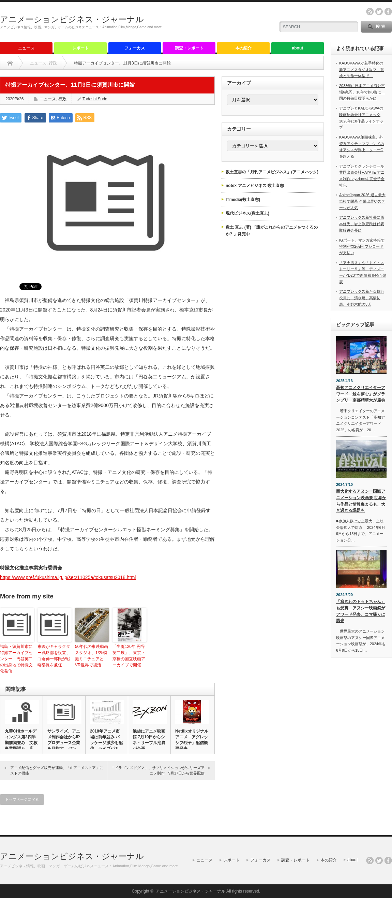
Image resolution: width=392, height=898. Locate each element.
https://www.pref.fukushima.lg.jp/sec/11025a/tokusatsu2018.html (68, 577)
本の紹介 (243, 48)
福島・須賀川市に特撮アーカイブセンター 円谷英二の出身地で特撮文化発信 (16, 659)
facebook (388, 11)
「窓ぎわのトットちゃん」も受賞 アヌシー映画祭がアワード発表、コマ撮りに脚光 (360, 611)
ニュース (26, 48)
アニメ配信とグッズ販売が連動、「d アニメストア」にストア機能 (56, 770)
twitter (379, 11)
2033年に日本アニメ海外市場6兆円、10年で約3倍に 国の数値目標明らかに (362, 92)
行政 (53, 63)
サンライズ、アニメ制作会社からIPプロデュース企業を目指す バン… (63, 740)
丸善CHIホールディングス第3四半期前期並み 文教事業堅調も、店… (21, 740)
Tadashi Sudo (94, 99)
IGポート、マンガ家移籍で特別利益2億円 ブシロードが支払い (362, 246)
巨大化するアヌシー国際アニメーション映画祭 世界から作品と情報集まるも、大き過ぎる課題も (361, 501)
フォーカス (134, 48)
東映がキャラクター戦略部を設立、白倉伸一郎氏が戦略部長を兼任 (53, 655)
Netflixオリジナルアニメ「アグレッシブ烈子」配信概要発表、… (191, 740)
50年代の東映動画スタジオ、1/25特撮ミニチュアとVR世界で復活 (91, 655)
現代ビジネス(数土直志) (247, 213)
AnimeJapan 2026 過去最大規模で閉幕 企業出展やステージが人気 (362, 201)
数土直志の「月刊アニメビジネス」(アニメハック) (272, 172)
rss (370, 11)
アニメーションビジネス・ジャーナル (72, 19)
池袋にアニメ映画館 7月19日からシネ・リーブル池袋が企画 (149, 740)
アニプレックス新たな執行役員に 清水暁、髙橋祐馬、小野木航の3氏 (361, 297)
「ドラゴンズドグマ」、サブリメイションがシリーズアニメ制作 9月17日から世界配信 (158, 770)
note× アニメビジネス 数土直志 (255, 185)
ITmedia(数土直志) (243, 199)
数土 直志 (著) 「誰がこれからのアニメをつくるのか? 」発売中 (272, 230)
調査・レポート (189, 48)
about (297, 48)
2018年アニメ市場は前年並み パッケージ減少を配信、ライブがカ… (106, 740)
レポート (80, 48)
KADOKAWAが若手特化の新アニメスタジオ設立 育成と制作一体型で (361, 69)
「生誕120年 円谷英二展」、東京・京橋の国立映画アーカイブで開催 (128, 655)
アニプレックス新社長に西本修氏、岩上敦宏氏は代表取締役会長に (361, 223)
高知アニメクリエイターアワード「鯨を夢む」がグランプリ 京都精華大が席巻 (360, 394)
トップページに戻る (22, 799)
